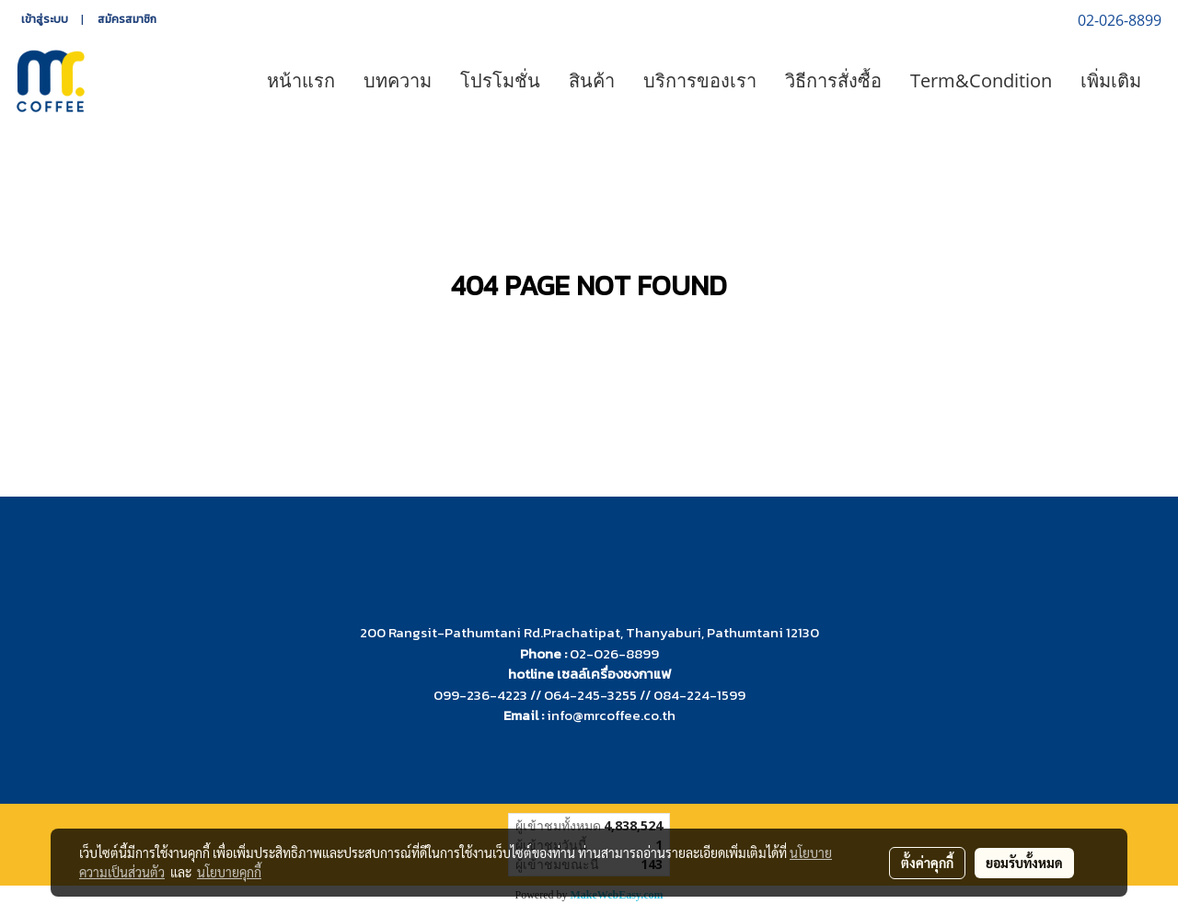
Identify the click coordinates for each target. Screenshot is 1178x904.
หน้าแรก (301, 80)
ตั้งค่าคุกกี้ (927, 862)
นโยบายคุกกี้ (229, 872)
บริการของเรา (699, 80)
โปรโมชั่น (500, 80)
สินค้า (592, 80)
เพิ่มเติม (1110, 80)
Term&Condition (981, 80)
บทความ (398, 80)
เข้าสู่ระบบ (44, 19)
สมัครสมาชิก (127, 19)
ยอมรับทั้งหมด (1024, 862)
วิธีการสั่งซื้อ (833, 80)
